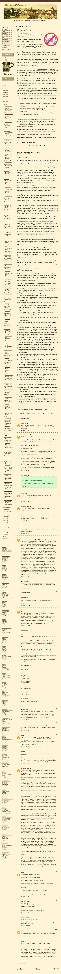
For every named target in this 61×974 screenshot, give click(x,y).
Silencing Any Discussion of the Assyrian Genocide (8, 288)
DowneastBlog (4, 612)
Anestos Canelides (5, 43)
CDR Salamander (4, 586)
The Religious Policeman (6, 781)
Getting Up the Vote (8, 491)
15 (56, 734)
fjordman (3, 630)
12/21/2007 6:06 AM (25, 719)
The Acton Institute (5, 548)
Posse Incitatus (4, 765)
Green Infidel (4, 651)
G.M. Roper (3, 787)
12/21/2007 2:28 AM (25, 704)
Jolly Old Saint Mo (8, 428)
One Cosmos (4, 738)
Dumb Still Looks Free (5, 615)
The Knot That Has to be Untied (8, 453)
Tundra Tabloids (4, 828)
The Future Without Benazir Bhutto (8, 161)
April (5, 522)
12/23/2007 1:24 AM (25, 912)
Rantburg (3, 775)
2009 (4, 96)
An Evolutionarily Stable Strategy (8, 284)
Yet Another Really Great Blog (6, 854)
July (5, 516)
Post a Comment (22, 963)
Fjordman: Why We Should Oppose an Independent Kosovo (8, 442)
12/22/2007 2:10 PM (25, 896)
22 (56, 940)
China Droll (3, 588)
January (6, 529)
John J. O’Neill (5, 35)
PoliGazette (3, 758)
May (5, 520)
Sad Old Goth (4, 792)
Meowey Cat (23, 423)
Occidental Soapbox (5, 733)
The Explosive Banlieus (7, 216)
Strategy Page (4, 809)
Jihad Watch (4, 685)
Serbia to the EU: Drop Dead (7, 168)
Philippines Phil (4, 750)
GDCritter (3, 642)
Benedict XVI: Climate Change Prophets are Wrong (8, 330)
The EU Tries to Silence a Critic (8, 121)
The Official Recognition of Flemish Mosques (8, 172)
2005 (4, 534)
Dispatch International (5, 610)
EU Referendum (4, 621)
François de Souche (5, 637)
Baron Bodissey (24, 475)
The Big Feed (4, 566)
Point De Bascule (4, 755)
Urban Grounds (4, 832)
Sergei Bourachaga (5, 41)
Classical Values (4, 593)
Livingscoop (4, 704)
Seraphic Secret (4, 796)
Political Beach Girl (5, 759)
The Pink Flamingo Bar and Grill (7, 751)
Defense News (4, 605)
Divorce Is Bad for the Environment (8, 468)
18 (56, 871)
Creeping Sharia (4, 601)
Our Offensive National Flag (7, 417)
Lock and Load (4, 705)
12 (56, 629)
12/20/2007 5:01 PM (25, 470)
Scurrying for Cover (8, 350)
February (6, 527)
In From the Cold (4, 674)
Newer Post (19, 969)
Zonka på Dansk (4, 858)
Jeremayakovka (4, 684)
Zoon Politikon (4, 859)
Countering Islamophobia (7, 371)
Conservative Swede (5, 596)
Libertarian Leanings (5, 700)
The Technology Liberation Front (7, 817)
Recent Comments (8, 504)
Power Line (3, 767)
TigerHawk (3, 822)
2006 (4, 532)
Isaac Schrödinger (4, 794)
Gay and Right (4, 641)
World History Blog (5, 853)
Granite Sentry (4, 650)
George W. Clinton (8, 218)
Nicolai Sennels (5, 39)
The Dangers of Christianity (7, 125)
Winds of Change (4, 847)
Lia (21, 872)
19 (56, 900)
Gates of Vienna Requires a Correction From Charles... (8, 412)
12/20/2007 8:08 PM (25, 533)
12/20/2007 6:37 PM (25, 510)
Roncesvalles (4, 786)
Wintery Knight (4, 849)
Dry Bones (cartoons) (5, 614)
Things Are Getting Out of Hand (8, 318)
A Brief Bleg (6, 238)
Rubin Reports (4, 790)
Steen (22, 409)
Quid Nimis (3, 772)
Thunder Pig (4, 821)
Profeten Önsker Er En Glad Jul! (8, 186)
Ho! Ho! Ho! (6, 213)
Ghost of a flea (4, 648)
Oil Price (3, 736)
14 (56, 722)
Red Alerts (3, 776)
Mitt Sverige (4, 721)
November (6, 507)
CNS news (25, 33)
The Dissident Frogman (5, 611)
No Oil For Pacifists (5, 728)
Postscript (6, 321)
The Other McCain (5, 745)
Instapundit (3, 676)
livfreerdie (23, 493)
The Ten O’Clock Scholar (6, 818)
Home (38, 969)
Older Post (56, 969)
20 (56, 916)
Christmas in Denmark (6, 183)
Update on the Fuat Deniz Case (8, 136)
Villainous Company (5, 838)
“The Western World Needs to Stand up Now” (8, 379)
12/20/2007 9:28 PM (25, 576)
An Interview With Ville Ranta (8, 140)
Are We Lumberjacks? (5, 557)
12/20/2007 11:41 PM (25, 625)
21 (56, 929)
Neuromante (4, 724)
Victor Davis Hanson (5, 658)
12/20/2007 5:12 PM (25, 488)
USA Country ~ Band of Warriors (7, 835)
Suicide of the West (5, 810)
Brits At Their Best (5, 577)
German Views (4, 646)
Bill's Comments (4, 568)
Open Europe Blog (5, 741)
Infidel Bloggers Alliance (6, 675)
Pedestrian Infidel (4, 748)
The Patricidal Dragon (7, 307)
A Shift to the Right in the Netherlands (8, 113)
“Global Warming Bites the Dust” (8, 255)
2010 (4, 94)
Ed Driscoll (3, 613)
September (6, 511)
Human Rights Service (5, 668)
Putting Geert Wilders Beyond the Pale (8, 132)
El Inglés (3, 31)
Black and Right (4, 569)
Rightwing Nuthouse (5, 784)
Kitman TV (3, 693)
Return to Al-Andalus (7, 353)
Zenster (22, 941)
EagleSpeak (3, 616)
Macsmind (3, 706)
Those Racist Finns (8, 455)
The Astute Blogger (5, 558)
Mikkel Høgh (4, 664)
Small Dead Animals (5, 801)
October (6, 509)
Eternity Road (4, 620)
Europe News (4, 624)
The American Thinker (5, 553)
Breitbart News (4, 576)
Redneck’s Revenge (5, 777)
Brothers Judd (4, 578)
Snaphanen (3, 803)
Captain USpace (24, 630)
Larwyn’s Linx (4, 696)
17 (56, 767)
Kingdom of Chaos (5, 692)
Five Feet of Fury (4, 629)
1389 (22, 751)
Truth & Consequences (5, 827)
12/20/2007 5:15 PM (25, 501)
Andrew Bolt (4, 574)
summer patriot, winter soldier (6, 811)
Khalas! (3, 691)
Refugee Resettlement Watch (6, 778)
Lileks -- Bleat (4, 702)
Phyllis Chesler (4, 587)
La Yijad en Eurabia (5, 855)
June (5, 518)
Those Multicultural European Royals (8, 165)
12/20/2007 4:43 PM (25, 430)
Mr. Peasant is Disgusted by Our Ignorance (8, 241)
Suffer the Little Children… (7, 235)
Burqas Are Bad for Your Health (8, 310)
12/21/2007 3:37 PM (25, 867)
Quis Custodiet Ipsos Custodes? (8, 128)
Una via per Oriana (5, 830)
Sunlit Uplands (4, 812)
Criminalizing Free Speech (8, 494)
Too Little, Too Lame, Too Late (8, 326)
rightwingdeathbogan (5, 785)
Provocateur (3, 769)
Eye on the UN (31, 409)
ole (21, 735)
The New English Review (6, 727)
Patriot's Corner (4, 747)
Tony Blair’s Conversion (7, 202)
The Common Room (5, 595)
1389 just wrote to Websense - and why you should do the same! (37, 761)
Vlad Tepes (3, 839)
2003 (4, 538)
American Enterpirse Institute (6, 550)
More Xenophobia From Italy (8, 482)
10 (56, 591)
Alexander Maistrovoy (6, 49)
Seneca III (4, 37)
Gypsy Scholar (4, 655)
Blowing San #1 (4, 571)
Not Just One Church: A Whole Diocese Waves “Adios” (8, 396)
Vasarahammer (4, 836)
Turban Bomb (4, 829)
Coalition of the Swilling (6, 594)
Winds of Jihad (4, 848)
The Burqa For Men (8, 261)
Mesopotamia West (5, 714)
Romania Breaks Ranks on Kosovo (8, 293)
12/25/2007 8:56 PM (25, 959)
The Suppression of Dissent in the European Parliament (8, 269)
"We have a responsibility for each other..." (8, 109)
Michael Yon (4, 856)
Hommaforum (4, 665)
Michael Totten (4, 826)
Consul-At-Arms (24, 917)
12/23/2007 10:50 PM (25, 925)
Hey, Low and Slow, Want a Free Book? (8, 367)
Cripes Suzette (4, 602)
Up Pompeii (3, 831)
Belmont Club (4, 565)
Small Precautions (4, 802)
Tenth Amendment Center (6, 819)
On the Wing (4, 737)
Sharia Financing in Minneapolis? (8, 278)
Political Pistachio (4, 760)
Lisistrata (3, 703)
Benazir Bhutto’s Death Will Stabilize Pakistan (8, 150)
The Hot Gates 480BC (5, 667)
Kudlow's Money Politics (6, 695)
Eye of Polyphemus (5, 625)
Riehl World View (4, 782)
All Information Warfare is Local (8, 146)
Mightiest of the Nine (5, 718)
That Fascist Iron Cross (7, 458)
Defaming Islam (25, 30)
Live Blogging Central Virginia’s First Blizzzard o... (8, 448)
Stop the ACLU (4, 808)
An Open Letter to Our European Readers (8, 501)
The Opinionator (4, 742)
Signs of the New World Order (7, 299)
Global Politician (4, 649)
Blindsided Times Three (7, 497)
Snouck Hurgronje (4, 804)
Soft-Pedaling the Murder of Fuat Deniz (8, 206)
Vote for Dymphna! (8, 296)
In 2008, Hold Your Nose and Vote (8, 221)
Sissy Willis (3, 846)
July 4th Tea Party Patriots (6, 688)
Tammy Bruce (4, 579)
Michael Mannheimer (6, 45)
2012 (4, 90)
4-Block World (4, 547)
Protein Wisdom (4, 768)
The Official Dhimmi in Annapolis (8, 421)
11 (56, 608)
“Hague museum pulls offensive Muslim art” (7, 478)
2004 (4, 536)
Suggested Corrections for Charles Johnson (8, 346)
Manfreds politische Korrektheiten (7, 710)
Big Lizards (3, 567)
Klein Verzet (4, 694)
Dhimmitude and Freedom (7, 158)
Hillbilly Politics (4, 661)
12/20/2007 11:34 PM (25, 605)
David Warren (4, 840)
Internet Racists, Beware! (7, 176)
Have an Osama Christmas (7, 392)
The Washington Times (5, 841)
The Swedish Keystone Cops (8, 180)
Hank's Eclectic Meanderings (6, 656)
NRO (2, 731)
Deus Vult (3, 606)
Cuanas (3, 603)
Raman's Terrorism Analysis (6, 774)
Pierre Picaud (4, 47)
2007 (4, 101)
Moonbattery (4, 722)
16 (56, 750)
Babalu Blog (4, 561)
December (6, 103)
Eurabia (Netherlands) (5, 622)
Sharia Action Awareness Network (7, 799)
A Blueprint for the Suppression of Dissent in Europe (8, 274)
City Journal (4, 592)
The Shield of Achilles (5, 800)
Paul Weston (4, 29)
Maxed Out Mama (4, 713)
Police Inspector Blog (5, 757)
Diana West (3, 844)
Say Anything (4, 793)
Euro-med (3, 623)
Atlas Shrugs (4, 559)
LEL (22, 930)
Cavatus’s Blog (4, 585)
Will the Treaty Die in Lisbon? (8, 252)
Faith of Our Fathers (8, 360)
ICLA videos (4, 673)
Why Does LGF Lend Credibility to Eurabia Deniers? (8, 402)
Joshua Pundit (4, 687)
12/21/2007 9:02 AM (25, 763)
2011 (4, 92)
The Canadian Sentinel (5, 583)
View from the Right (5, 837)
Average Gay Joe (4, 560)
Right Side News (4, 783)
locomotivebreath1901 (25, 592)
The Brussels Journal (5, 580)
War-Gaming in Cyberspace (7, 199)
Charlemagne (24, 514)
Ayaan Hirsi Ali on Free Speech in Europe (8, 407)
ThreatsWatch (4, 820)
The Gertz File (4, 647)
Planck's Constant (4, 754)
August (6, 514)
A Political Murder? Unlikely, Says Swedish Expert (8, 231)
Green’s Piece (4, 652)
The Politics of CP (5, 763)
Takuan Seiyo (4, 33)
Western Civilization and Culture (7, 845)
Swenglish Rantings (5, 814)
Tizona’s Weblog (4, 823)
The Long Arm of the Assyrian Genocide (8, 303)
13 (56, 708)
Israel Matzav (4, 683)
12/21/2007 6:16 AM (25, 730)
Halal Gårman (7, 281)
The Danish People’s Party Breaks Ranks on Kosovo (8, 387)
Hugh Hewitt (4, 660)
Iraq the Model (4, 682)
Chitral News (4, 589)
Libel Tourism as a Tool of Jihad (8, 384)
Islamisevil (23, 609)
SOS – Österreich (4, 805)
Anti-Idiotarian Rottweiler (6, 556)
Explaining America (8, 189)
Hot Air (3, 666)
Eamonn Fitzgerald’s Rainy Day (7, 628)
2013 (4, 88)
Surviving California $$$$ (6, 813)
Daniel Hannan (4, 657)
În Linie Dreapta (4, 544)
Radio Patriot (4, 773)
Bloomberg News (4, 570)
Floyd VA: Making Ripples (6, 632)
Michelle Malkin (4, 709)
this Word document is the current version (46, 60)
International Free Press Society (7, 679)
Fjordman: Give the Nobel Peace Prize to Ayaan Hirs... (8, 375)
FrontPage (3, 638)
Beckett (22, 537)
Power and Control (5, 766)
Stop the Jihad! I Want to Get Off (8, 227)
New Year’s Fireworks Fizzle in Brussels (8, 117)
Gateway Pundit (4, 640)
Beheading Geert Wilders (7, 143)
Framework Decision (42, 69)
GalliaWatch (4, 639)
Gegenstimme (4, 643)
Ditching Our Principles (7, 192)
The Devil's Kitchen (5, 607)
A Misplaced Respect (8, 485)
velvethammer (24, 901)
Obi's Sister (3, 732)
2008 (4, 98)
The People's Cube (5, 749)
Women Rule (6, 323)
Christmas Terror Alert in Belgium (8, 195)
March (5, 525)
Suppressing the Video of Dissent (8, 259)
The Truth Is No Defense (7, 363)
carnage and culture (5, 584)
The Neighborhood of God (6, 723)
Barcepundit (4, 562)
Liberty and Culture (5, 701)
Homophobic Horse (25, 506)
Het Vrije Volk (4, 659)
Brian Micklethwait (5, 715)
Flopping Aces (4, 631)
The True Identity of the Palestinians (8, 105)
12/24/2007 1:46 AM (25, 937)
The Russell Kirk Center (5, 791)
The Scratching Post (5, 795)
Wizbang (3, 850)
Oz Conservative (4, 746)
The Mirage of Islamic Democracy (7, 357)
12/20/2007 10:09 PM (25, 588)
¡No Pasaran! (4, 729)
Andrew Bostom (4, 575)
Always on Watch (4, 549)
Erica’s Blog (4, 619)
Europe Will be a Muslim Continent (8, 210)
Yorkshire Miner (4, 857)
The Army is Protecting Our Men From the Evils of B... (7, 463)
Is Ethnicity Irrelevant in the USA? (8, 342)
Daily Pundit (4, 604)
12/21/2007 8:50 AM (25, 746)
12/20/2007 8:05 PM (25, 520)
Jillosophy (3, 686)
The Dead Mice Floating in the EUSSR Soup (7, 314)
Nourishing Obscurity (5, 730)
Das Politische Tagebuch (6, 764)
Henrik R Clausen (25, 434)
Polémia (3, 756)
